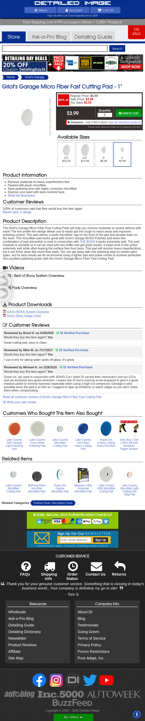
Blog (81, 618)
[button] (137, 714)
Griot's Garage (35, 77)
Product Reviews (22, 645)
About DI (85, 612)
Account (73, 10)
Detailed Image (72, 3)
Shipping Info (49, 573)
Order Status (72, 573)
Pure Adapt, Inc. (91, 658)
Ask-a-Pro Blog (21, 618)
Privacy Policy (89, 645)
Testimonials (88, 625)
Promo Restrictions (94, 651)
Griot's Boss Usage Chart (24, 315)
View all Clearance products (124, 122)
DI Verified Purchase (72, 333)
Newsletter (17, 638)
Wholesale (17, 612)
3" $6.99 (104, 153)
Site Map (15, 658)
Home (11, 77)
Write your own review (19, 402)
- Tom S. (72, 594)
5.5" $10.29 (66, 153)
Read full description (21, 195)
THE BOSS (87, 241)
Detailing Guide (21, 625)
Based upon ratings (17, 212)
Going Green (88, 632)
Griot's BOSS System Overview (28, 311)
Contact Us (96, 571)
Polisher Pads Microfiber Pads (53, 503)
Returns (119, 571)
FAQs (25, 571)
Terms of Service (92, 638)
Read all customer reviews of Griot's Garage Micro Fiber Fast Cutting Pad (52, 396)
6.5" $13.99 (85, 153)
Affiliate (14, 651)
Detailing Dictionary (24, 632)
